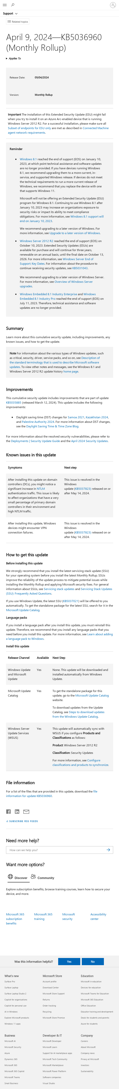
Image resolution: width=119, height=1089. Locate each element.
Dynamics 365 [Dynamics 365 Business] (11, 1059)
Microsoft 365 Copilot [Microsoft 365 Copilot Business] (14, 1071)
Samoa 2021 (76, 417)
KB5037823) (83, 488)
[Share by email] (24, 810)
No (93, 961)
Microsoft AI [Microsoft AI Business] (10, 1041)
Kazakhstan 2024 (97, 417)
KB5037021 (70, 601)
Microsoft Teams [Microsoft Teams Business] (12, 1077)
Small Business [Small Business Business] (11, 1083)
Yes (69, 961)
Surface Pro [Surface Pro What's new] (10, 981)
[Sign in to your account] (112, 5)
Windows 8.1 (28, 159)
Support (8, 13)
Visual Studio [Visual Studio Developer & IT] (49, 1083)
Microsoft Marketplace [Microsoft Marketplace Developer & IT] (53, 1065)
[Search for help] (13, 5)
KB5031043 (80, 268)
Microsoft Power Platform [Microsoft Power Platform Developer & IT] (54, 1071)
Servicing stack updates (59, 589)
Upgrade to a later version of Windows (74, 233)
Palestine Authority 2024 (38, 422)
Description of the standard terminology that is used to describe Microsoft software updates (55, 362)
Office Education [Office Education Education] (88, 1005)
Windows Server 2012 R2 (36, 241)
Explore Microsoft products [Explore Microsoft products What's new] (17, 1017)
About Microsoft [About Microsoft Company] (88, 1047)
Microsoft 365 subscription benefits (15, 918)
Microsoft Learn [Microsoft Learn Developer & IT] (50, 1047)
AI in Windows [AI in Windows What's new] (11, 1011)
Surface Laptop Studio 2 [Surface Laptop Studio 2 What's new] (15, 993)
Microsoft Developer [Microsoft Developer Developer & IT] (52, 1041)
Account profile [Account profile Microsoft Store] (49, 981)
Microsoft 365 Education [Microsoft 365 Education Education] (92, 999)
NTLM (41, 488)
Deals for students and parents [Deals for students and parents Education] (95, 1017)
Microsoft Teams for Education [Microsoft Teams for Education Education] (95, 993)
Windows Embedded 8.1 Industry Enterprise (48, 294)
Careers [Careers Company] (84, 1041)
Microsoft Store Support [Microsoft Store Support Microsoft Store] (54, 993)
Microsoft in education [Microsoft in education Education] (91, 981)
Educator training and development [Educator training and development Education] (97, 1011)
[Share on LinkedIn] (15, 810)
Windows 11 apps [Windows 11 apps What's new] (13, 1023)
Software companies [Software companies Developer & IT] (52, 1077)
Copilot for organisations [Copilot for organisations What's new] (16, 999)
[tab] (19, 877)
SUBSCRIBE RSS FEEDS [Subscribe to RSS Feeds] (23, 821)
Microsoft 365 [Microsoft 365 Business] (11, 1065)
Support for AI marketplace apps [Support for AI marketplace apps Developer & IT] (57, 1053)
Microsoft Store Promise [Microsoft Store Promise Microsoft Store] (54, 1017)
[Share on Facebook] (8, 810)
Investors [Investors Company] (85, 1065)
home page (70, 371)
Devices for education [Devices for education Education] (91, 987)
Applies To (15, 58)
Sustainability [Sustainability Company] (87, 1071)
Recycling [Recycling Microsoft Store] (47, 1011)
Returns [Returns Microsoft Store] (46, 999)
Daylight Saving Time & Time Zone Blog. (52, 426)
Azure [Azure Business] (7, 1053)
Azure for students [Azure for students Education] (89, 1023)
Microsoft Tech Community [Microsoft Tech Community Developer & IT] (55, 1059)
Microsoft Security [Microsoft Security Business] (13, 1047)
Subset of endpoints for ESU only (29, 128)
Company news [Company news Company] (88, 1053)
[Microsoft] (59, 3)
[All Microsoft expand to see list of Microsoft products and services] (4, 5)
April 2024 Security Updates (89, 441)
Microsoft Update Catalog (22, 610)
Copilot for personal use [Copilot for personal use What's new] (15, 1005)
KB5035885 (13, 402)
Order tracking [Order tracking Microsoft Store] (49, 1005)
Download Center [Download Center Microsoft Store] (51, 987)
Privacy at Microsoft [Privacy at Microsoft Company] (90, 1059)
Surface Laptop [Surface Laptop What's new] (11, 987)
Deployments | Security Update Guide (35, 441)
